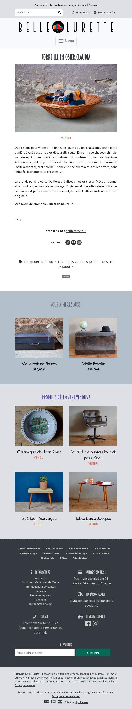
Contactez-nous (76, 231)
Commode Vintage (76, 553)
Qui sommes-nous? (40, 604)
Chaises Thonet (52, 553)
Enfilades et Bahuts (96, 677)
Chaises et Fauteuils (67, 681)
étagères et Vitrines (74, 677)
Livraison (40, 591)
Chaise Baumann (78, 548)
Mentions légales (40, 595)
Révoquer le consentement (66, 696)
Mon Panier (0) (104, 12)
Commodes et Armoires (50, 677)
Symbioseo (82, 702)
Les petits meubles (73, 262)
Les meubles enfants (40, 262)
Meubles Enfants (108, 681)
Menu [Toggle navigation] (66, 41)
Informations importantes (40, 586)
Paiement (40, 599)
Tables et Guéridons (43, 681)
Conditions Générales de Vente (40, 582)
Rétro (66, 276)
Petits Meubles (89, 681)
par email (40, 632)
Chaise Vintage (28, 553)
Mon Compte (81, 12)
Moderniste (47, 558)
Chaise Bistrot (102, 548)
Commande (40, 578)
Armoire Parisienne (29, 548)
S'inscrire (93, 653)
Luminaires (29, 685)
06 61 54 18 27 (48, 623)
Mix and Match (101, 553)
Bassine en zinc (54, 548)
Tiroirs (18, 685)
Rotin (94, 262)
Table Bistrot (80, 558)
